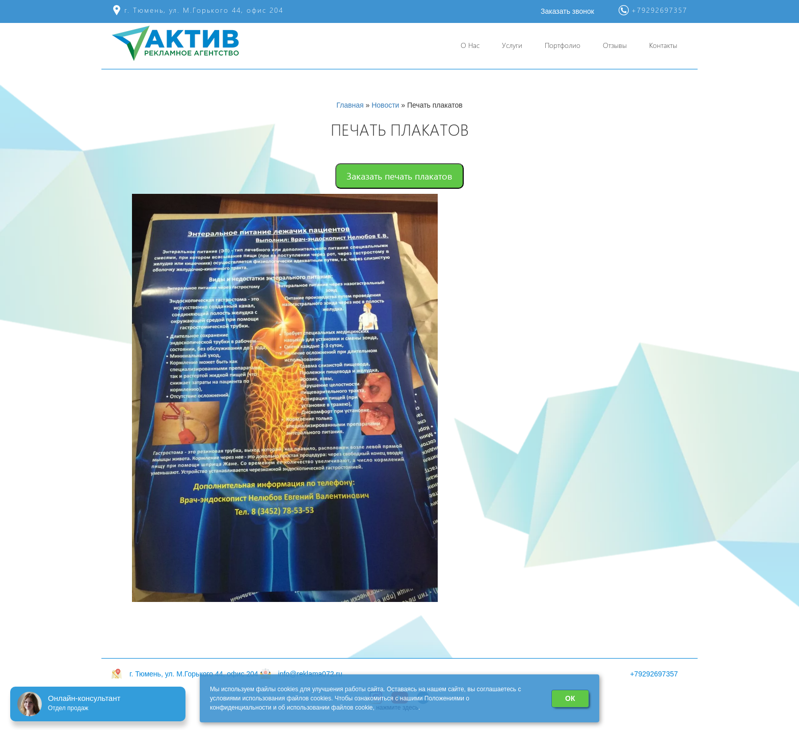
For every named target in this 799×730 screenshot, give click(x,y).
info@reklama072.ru (310, 674)
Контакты (663, 45)
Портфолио (562, 45)
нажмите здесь (397, 707)
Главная (349, 105)
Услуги (512, 45)
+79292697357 (654, 674)
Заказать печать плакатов (399, 175)
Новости (385, 105)
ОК (570, 698)
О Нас (470, 45)
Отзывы (615, 45)
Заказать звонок (567, 11)
